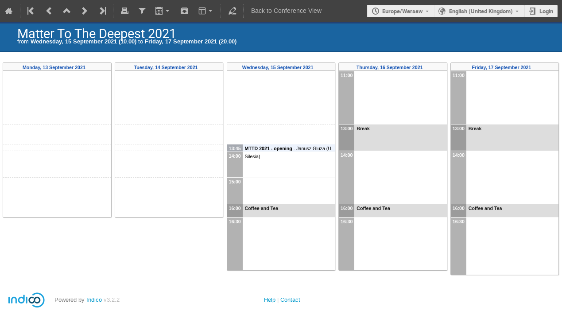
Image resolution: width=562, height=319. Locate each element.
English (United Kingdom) (481, 11)
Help (269, 299)
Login (546, 11)
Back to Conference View (286, 11)
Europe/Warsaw (402, 11)
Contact (290, 299)
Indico (94, 299)
